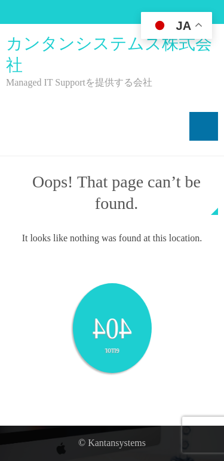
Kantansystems (117, 443)
